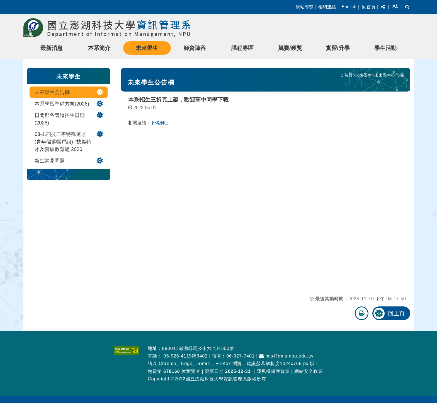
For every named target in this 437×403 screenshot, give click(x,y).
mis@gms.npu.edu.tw (286, 356)
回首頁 (368, 6)
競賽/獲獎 (290, 48)
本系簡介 (99, 48)
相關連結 (327, 6)
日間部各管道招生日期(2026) (60, 119)
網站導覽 (305, 6)
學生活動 (385, 48)
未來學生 (147, 48)
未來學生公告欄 (52, 92)
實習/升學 (338, 48)
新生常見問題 (50, 161)
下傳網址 (159, 122)
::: (293, 7)
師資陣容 (194, 48)
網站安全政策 (308, 371)
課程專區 (242, 48)
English (349, 6)
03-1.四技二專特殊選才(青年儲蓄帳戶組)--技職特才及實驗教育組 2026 (63, 141)
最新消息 (51, 48)
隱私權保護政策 (273, 371)
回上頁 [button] (396, 313)
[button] (383, 7)
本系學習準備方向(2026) (62, 104)
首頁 (348, 75)
